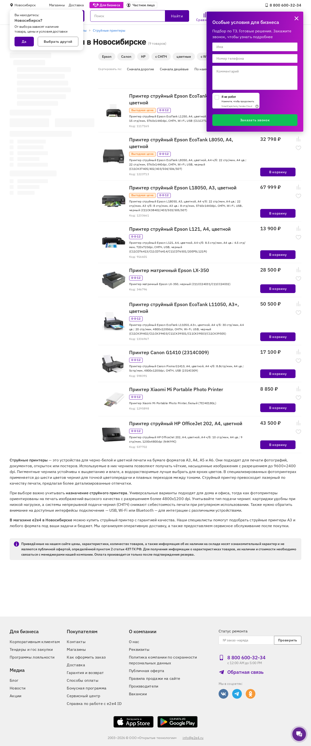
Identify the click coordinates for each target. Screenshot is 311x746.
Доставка (76, 5)
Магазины (57, 5)
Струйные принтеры (109, 30)
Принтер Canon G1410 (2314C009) (169, 352)
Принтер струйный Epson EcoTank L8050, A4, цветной (181, 143)
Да (24, 41)
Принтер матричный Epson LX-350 (169, 270)
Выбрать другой (58, 41)
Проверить (287, 640)
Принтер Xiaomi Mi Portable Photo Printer (176, 389)
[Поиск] (139, 16)
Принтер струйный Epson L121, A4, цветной (180, 229)
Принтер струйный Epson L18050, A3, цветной (183, 187)
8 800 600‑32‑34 (283, 5)
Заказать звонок (255, 120)
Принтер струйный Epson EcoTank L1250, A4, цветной (181, 99)
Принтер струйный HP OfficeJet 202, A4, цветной (185, 423)
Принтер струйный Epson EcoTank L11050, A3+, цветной (184, 307)
